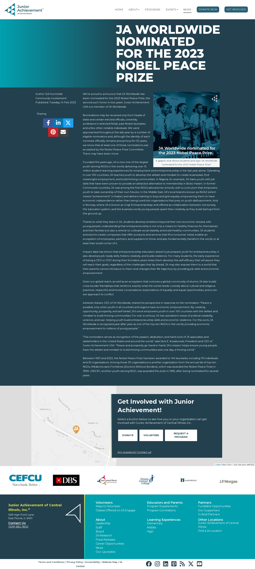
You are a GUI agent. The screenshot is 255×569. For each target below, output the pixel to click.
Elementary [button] (155, 523)
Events (171, 9)
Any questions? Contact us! (134, 452)
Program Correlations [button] (161, 510)
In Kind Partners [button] (209, 514)
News (187, 9)
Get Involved (236, 9)
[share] (48, 123)
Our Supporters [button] (208, 510)
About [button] (100, 519)
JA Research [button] (104, 535)
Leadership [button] (103, 523)
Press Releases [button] (105, 539)
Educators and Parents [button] (165, 502)
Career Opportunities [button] (110, 543)
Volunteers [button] (104, 502)
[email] (63, 133)
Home (119, 9)
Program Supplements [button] (162, 506)
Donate (127, 435)
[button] (139, 9)
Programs (152, 9)
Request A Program (181, 435)
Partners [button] (204, 502)
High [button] (150, 531)
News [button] (99, 547)
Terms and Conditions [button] (51, 562)
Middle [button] (151, 527)
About (133, 9)
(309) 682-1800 (18, 526)
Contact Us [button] (17, 523)
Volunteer (151, 435)
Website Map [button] (109, 562)
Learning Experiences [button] (164, 519)
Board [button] (100, 531)
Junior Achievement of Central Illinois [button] (218, 524)
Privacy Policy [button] (75, 562)
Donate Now (208, 9)
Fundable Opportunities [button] (214, 506)
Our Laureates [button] (105, 551)
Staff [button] (99, 527)
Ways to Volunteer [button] (108, 506)
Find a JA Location (210, 530)
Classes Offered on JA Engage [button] (115, 510)
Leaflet (217, 465)
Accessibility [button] (92, 562)
